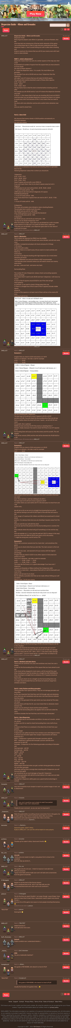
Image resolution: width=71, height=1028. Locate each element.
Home (2, 19)
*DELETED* (22, 923)
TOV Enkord (36, 1026)
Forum (8, 19)
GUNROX (3, 1)
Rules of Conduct (48, 1001)
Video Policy (58, 1001)
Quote (66, 38)
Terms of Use (38, 1001)
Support (15, 1001)
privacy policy (54, 1007)
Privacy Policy (29, 1001)
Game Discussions (16, 19)
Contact (21, 1001)
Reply (6, 30)
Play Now (35, 13)
